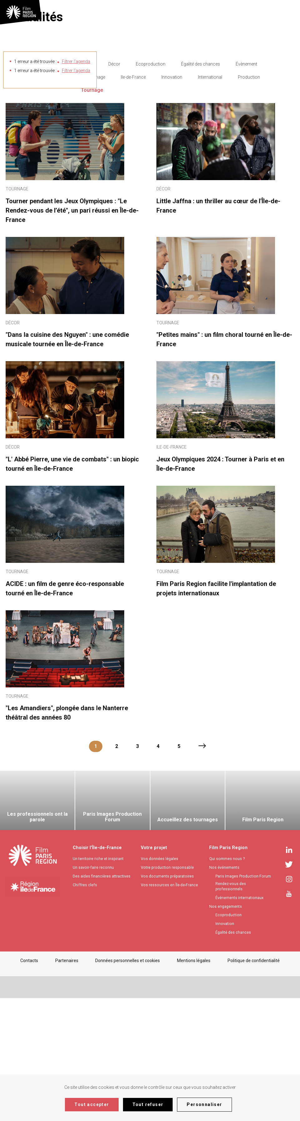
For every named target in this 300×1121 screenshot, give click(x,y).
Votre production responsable (167, 990)
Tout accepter (91, 1104)
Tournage (92, 213)
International (210, 200)
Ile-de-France (133, 200)
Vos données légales (159, 981)
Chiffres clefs (85, 1007)
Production (249, 200)
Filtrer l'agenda (76, 61)
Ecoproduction (150, 186)
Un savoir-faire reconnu (93, 990)
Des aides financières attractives (101, 999)
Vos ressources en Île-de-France (169, 1007)
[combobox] (288, 11)
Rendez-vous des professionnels (230, 1009)
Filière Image (93, 200)
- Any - (87, 186)
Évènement (246, 186)
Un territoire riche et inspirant (98, 981)
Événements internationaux (239, 1020)
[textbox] (287, 11)
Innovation (171, 200)
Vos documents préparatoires (167, 999)
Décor (114, 186)
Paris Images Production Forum (243, 999)
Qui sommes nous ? (227, 981)
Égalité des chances (200, 186)
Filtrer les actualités (34, 200)
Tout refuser (148, 1104)
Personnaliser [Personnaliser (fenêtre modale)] (204, 1104)
